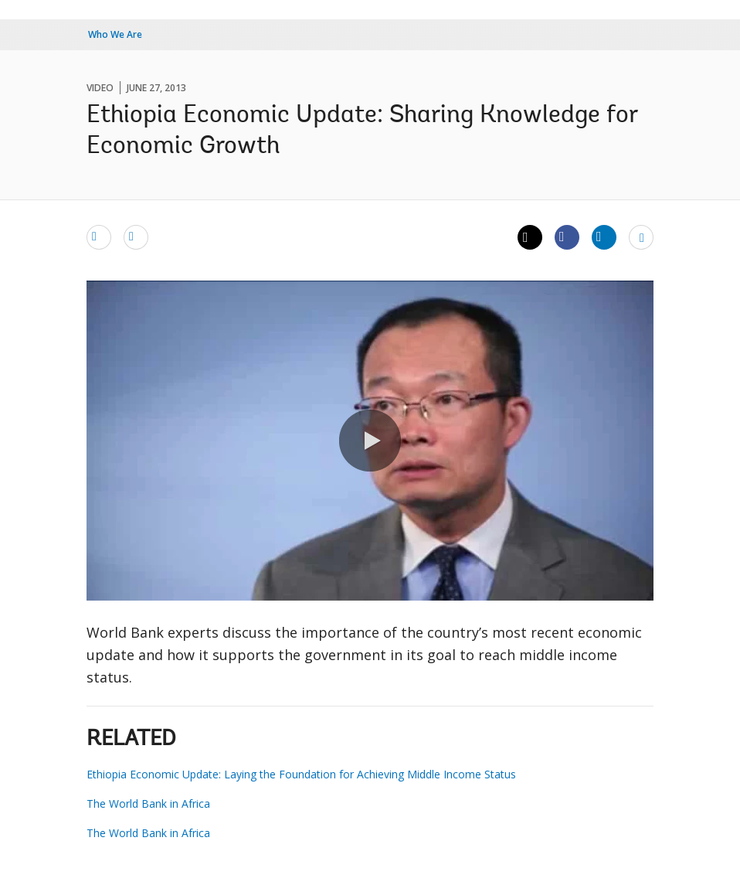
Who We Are (115, 34)
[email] (98, 236)
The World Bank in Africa (148, 803)
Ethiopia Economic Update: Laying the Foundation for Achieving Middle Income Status (301, 774)
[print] (136, 236)
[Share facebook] (567, 236)
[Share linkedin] (604, 236)
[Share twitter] (529, 237)
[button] (370, 441)
